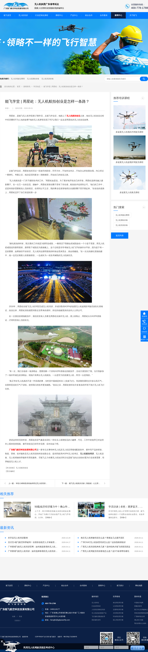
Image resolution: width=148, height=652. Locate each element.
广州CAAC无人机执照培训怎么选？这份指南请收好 (103, 542)
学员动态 (37, 86)
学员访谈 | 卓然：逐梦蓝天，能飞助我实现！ (126, 506)
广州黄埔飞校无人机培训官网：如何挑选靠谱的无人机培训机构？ (32, 547)
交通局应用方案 (118, 609)
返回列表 (120, 235)
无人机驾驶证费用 (18, 79)
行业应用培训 (96, 606)
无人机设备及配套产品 (99, 613)
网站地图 (138, 585)
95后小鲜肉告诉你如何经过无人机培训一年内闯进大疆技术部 (32, 483)
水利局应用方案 (118, 613)
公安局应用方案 (118, 606)
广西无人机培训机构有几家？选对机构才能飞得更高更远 (105, 547)
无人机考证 (95, 603)
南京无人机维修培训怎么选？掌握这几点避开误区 (102, 538)
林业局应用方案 (118, 603)
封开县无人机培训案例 (18, 538)
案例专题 (137, 596)
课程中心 (59, 15)
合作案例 (103, 15)
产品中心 (74, 15)
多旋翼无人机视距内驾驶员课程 (129, 132)
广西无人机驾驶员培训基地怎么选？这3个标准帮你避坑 (105, 551)
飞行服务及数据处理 (98, 616)
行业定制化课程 (41, 15)
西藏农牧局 (138, 606)
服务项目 (95, 596)
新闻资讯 (27, 86)
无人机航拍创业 (73, 116)
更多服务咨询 (96, 620)
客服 (20, 616)
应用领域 (116, 596)
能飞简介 (120, 585)
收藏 (13, 616)
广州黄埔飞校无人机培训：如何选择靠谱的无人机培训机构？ (32, 551)
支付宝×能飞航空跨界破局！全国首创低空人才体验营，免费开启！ (32, 542)
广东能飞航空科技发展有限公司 (23, 450)
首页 (19, 86)
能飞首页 (7, 15)
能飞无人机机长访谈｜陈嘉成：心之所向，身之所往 (85, 483)
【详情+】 (49, 517)
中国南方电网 (138, 603)
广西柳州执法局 (139, 616)
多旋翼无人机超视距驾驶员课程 (129, 162)
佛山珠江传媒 (138, 620)
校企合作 (88, 15)
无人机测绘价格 (33, 79)
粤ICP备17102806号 (70, 637)
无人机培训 (23, 15)
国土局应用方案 (118, 620)
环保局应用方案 (118, 616)
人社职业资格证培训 (98, 609)
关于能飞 (133, 15)
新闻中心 (118, 15)
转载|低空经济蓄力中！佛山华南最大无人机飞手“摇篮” (52, 506)
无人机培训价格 (47, 79)
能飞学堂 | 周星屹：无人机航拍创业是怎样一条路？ (63, 86)
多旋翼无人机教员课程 (129, 192)
